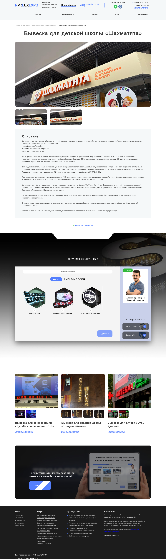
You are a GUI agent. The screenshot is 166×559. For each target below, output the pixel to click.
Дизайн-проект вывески (45, 523)
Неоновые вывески (44, 544)
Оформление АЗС (43, 531)
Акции (94, 14)
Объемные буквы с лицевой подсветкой (44, 25)
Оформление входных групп (47, 533)
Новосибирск (68, 5)
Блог (117, 14)
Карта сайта (19, 525)
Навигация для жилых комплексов (45, 540)
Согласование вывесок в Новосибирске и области (46, 516)
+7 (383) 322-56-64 (141, 5)
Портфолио (26, 25)
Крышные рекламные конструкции (49, 536)
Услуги (38, 14)
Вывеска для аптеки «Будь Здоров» (126, 424)
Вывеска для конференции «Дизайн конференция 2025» (34, 424)
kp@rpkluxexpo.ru (141, 7)
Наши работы (68, 14)
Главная (17, 25)
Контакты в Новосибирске (20, 519)
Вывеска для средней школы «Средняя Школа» (81, 424)
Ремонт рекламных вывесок (47, 520)
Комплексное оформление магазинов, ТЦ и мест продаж (47, 527)
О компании (142, 14)
